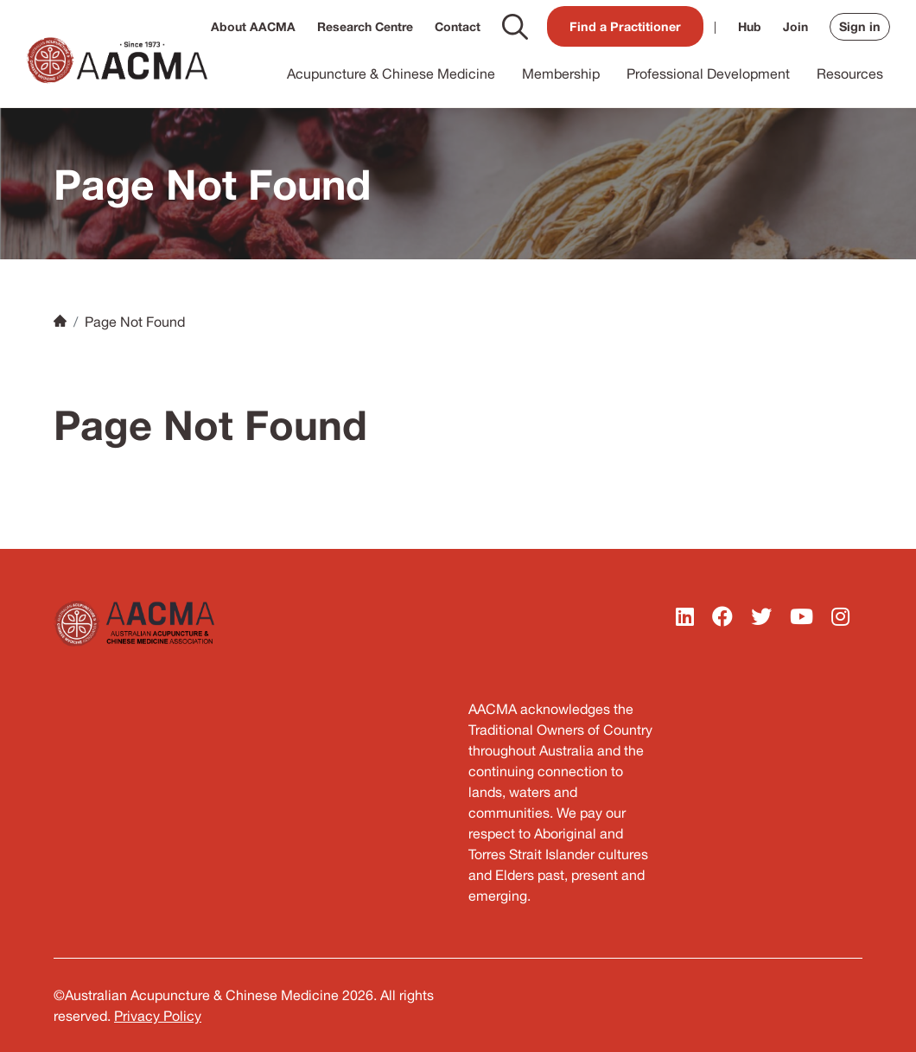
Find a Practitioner (625, 26)
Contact (457, 26)
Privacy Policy (157, 1015)
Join (795, 26)
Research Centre (365, 26)
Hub (749, 26)
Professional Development (708, 73)
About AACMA (253, 26)
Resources (850, 73)
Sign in (860, 26)
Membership (561, 73)
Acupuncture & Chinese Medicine (391, 73)
